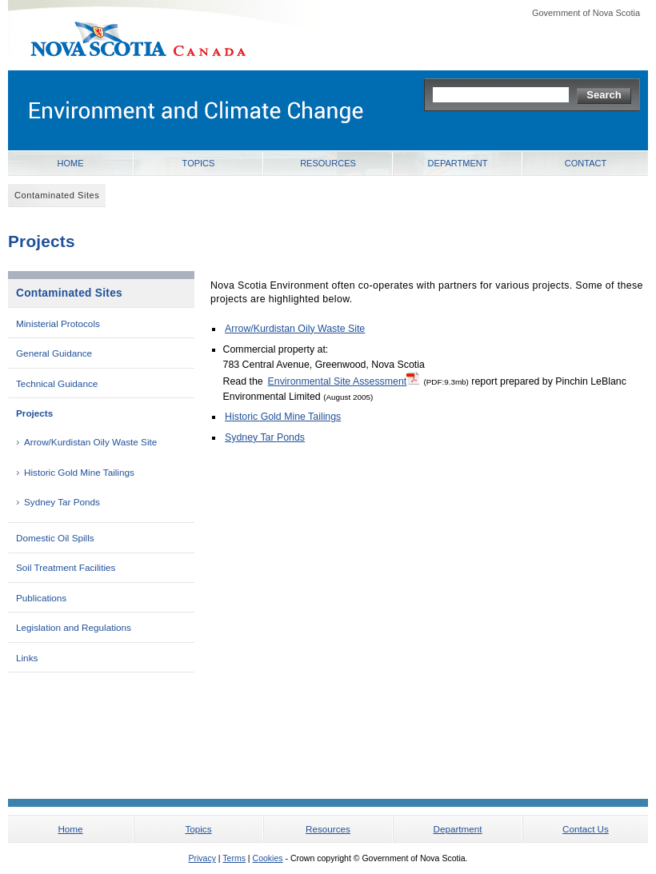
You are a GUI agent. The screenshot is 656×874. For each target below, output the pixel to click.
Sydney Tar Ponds (62, 502)
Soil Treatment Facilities (65, 567)
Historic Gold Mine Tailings (79, 472)
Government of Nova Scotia (586, 13)
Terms (234, 858)
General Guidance (54, 353)
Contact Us (585, 829)
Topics (198, 163)
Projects (34, 413)
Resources (328, 163)
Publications (41, 598)
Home (71, 163)
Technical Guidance (57, 383)
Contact (585, 163)
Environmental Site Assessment (344, 380)
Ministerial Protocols (58, 323)
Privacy (201, 858)
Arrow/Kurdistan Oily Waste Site (90, 442)
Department (458, 163)
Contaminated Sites (69, 293)
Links (27, 658)
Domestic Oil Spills (55, 538)
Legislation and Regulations (73, 627)
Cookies (268, 858)
